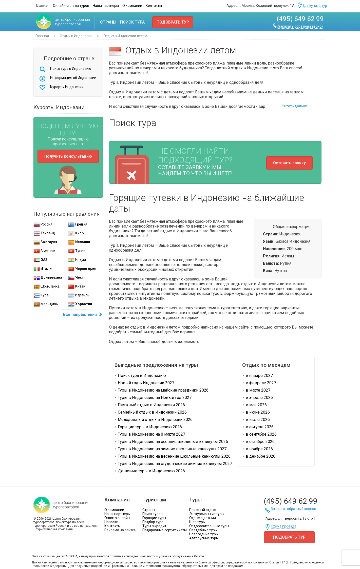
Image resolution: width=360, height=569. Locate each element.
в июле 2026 (256, 419)
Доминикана (47, 277)
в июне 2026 (256, 412)
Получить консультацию (68, 156)
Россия (42, 224)
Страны (108, 22)
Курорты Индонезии (67, 87)
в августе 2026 (258, 426)
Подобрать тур (173, 22)
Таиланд (44, 233)
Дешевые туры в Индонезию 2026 (149, 471)
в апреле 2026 (257, 397)
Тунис (76, 251)
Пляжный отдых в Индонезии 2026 (149, 404)
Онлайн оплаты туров (71, 6)
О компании (132, 6)
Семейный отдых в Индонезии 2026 (150, 412)
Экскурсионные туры (206, 514)
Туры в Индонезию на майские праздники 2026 (161, 390)
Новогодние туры (203, 534)
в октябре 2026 (258, 441)
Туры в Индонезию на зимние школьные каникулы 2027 (170, 448)
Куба (41, 295)
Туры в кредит (154, 526)
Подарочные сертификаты (164, 530)
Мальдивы (46, 304)
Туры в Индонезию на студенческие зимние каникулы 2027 (173, 463)
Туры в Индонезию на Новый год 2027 (153, 397)
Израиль (78, 295)
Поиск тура (132, 22)
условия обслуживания (176, 556)
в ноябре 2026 (257, 448)
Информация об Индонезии (73, 78)
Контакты (154, 6)
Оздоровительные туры (209, 526)
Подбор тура (152, 522)
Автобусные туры (204, 538)
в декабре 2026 (258, 456)
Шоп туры (197, 522)
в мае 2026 (254, 404)
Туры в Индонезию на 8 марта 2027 (149, 434)
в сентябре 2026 (259, 434)
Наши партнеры (106, 6)
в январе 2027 (257, 375)
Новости (111, 522)
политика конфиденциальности (133, 556)
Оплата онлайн (117, 518)
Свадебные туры (203, 530)
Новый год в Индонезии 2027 (144, 382)
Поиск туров (152, 514)
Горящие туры (154, 518)
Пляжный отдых (202, 510)
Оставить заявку (289, 162)
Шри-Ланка (46, 286)
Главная (42, 6)
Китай (76, 286)
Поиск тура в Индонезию (70, 69)
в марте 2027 (256, 390)
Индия (77, 260)
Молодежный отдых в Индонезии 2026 (153, 419)
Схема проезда (283, 526)
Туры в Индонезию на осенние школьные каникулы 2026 (171, 441)
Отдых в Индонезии (76, 36)
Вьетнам (44, 251)
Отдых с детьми (202, 518)
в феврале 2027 (259, 382)
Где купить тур (315, 6)
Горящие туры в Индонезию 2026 (148, 426)
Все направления (83, 315)
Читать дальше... (296, 106)
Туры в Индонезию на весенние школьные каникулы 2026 (172, 456)
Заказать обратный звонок (300, 26)
